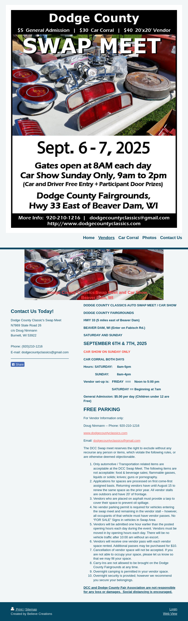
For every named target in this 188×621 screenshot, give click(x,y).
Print (17, 609)
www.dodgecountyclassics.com (105, 433)
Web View (170, 613)
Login (173, 609)
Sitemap (31, 609)
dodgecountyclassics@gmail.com (116, 440)
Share (18, 364)
